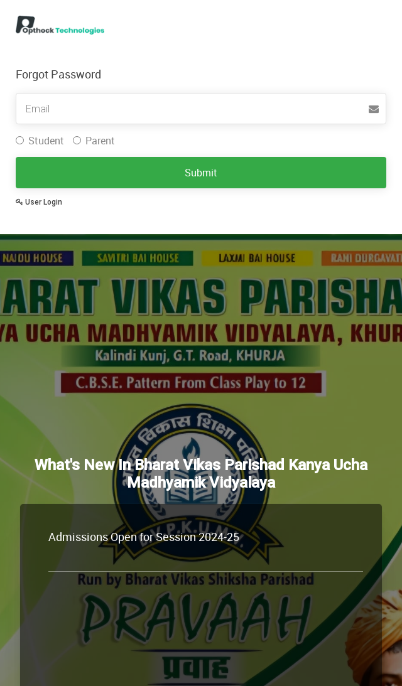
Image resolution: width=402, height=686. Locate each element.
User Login (39, 202)
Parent (94, 140)
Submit (201, 173)
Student (40, 140)
